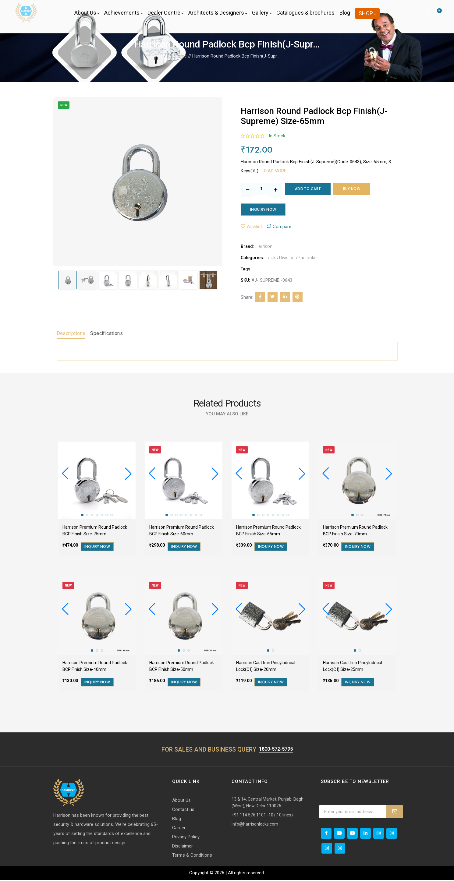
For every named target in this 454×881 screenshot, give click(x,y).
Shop (367, 17)
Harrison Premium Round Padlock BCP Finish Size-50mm (181, 667)
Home (181, 56)
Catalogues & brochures (305, 16)
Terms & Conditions (192, 856)
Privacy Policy (186, 838)
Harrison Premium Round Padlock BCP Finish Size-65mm (268, 531)
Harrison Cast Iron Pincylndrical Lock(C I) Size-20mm (265, 667)
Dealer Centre (165, 16)
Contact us (183, 810)
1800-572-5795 (276, 750)
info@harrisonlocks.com (255, 825)
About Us (86, 16)
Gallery (261, 16)
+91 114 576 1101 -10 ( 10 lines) (262, 816)
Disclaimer (182, 847)
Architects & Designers (217, 16)
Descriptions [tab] (71, 334)
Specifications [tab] (106, 334)
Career (179, 829)
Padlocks (307, 259)
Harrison (263, 247)
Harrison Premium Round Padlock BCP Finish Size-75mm (94, 531)
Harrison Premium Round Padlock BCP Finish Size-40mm (94, 667)
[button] (128, 475)
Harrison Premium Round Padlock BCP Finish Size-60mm (181, 531)
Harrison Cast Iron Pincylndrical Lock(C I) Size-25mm (352, 667)
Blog (344, 16)
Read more (274, 170)
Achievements (123, 16)
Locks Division (280, 259)
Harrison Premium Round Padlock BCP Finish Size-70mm (355, 531)
